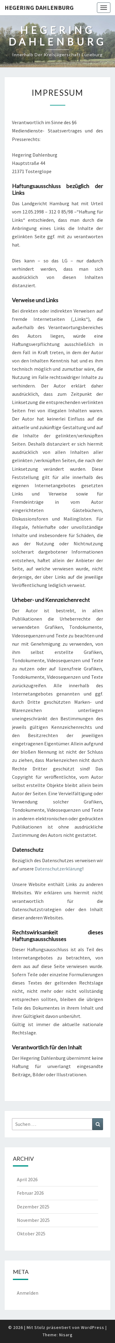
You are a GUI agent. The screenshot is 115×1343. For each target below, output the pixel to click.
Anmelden (27, 1293)
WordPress (92, 1327)
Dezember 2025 (33, 1207)
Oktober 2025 (31, 1233)
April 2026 (27, 1179)
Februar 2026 (30, 1193)
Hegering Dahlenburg (39, 7)
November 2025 (33, 1220)
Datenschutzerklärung (58, 869)
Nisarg (66, 1334)
